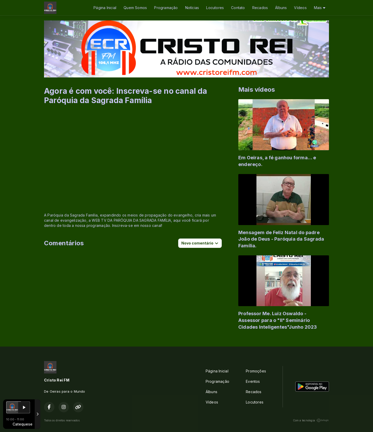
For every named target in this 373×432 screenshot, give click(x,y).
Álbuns (281, 7)
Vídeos (300, 7)
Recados (260, 7)
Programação (166, 7)
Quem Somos (135, 7)
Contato (238, 7)
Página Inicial (105, 7)
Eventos (253, 381)
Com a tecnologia (311, 420)
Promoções (256, 371)
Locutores (215, 7)
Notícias (192, 7)
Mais (319, 7)
